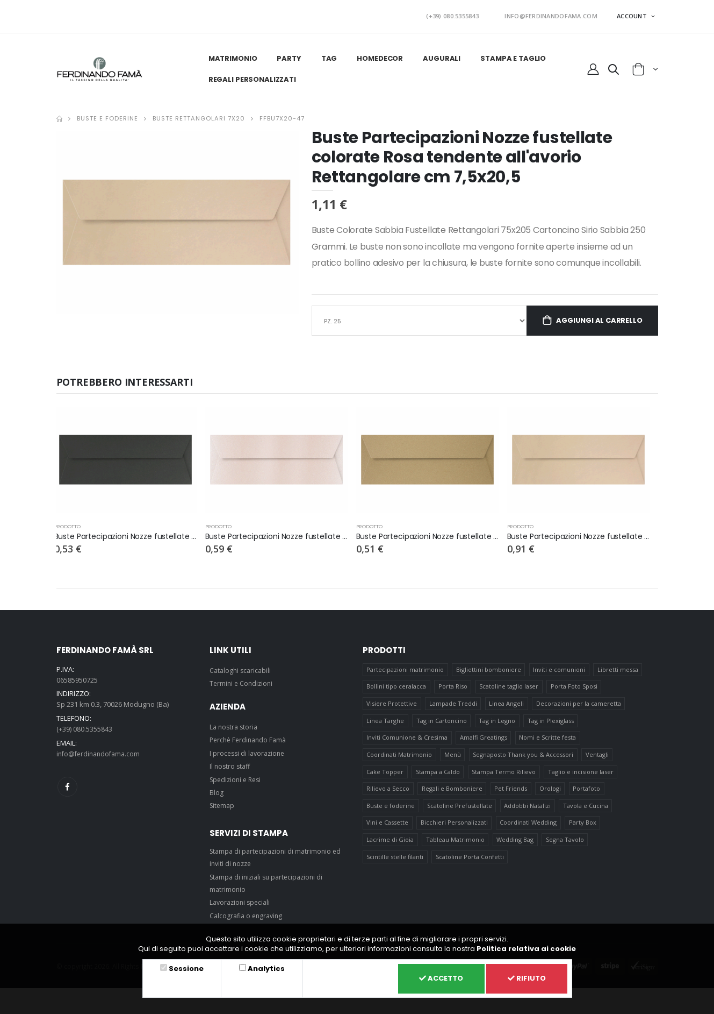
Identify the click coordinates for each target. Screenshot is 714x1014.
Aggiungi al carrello (598, 318)
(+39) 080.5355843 (472, 14)
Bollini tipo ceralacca (396, 687)
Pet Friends (511, 796)
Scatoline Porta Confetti (470, 870)
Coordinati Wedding (528, 833)
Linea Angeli (506, 705)
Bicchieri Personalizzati (454, 833)
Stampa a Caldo (438, 778)
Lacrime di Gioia (390, 851)
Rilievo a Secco (387, 796)
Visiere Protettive (391, 705)
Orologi (551, 796)
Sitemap (223, 804)
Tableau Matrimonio (455, 851)
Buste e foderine (107, 114)
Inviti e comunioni (559, 668)
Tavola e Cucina (586, 815)
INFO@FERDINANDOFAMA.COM (557, 14)
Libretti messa (618, 668)
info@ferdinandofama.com (100, 751)
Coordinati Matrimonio (399, 760)
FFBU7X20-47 (282, 114)
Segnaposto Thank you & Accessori (523, 760)
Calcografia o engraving (248, 914)
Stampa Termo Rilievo (504, 778)
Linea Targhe (385, 723)
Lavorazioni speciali (242, 901)
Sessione (184, 966)
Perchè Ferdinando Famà (250, 738)
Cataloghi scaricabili (242, 668)
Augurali (440, 54)
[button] (613, 67)
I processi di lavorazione (249, 751)
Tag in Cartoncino (441, 723)
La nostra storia (235, 725)
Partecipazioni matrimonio (405, 668)
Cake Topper (384, 778)
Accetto (433, 977)
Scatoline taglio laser (509, 687)
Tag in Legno (497, 723)
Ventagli (598, 760)
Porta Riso (452, 687)
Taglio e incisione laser (582, 778)
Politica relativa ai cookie (526, 946)
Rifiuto (524, 977)
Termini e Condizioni (243, 682)
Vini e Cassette (387, 833)
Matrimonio (231, 54)
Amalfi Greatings (483, 742)
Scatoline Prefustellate (459, 815)
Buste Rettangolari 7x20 (199, 114)
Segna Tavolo (566, 851)
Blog (216, 791)
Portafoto (588, 796)
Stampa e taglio (512, 54)
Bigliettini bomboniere (488, 668)
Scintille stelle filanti (394, 870)
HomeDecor (379, 54)
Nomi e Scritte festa (548, 742)
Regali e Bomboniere (452, 796)
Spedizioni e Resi (237, 778)
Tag (328, 54)
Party (288, 54)
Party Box (583, 833)
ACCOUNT (632, 14)
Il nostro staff (231, 765)
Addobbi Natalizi (527, 815)
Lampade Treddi (453, 705)
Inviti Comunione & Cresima (407, 742)
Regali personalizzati (250, 75)
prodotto (68, 525)
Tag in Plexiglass (552, 723)
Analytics (261, 966)
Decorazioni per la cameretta (579, 705)
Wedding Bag (515, 851)
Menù (452, 760)
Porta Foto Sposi (575, 687)
